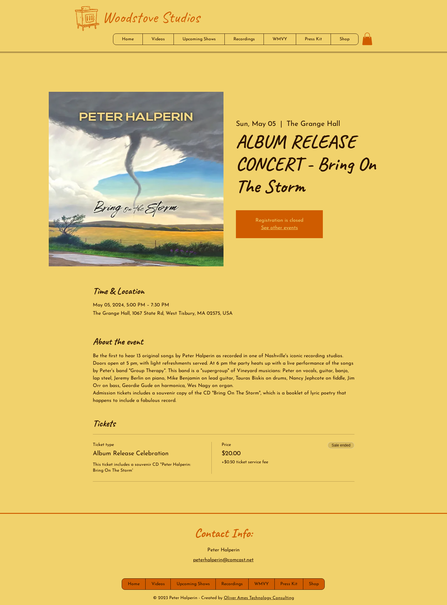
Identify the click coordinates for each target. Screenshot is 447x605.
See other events (279, 227)
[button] (367, 39)
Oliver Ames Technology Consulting (259, 598)
